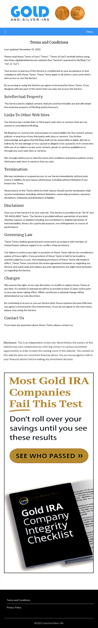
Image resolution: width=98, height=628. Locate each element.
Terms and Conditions (18, 600)
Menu (89, 31)
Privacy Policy (14, 607)
